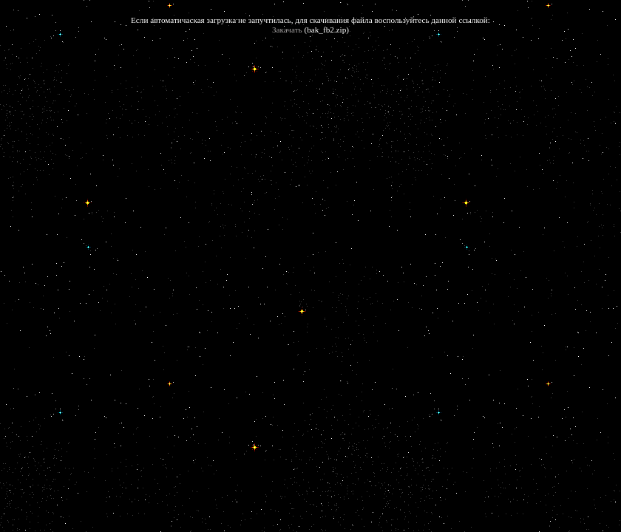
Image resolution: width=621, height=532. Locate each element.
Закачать (287, 29)
